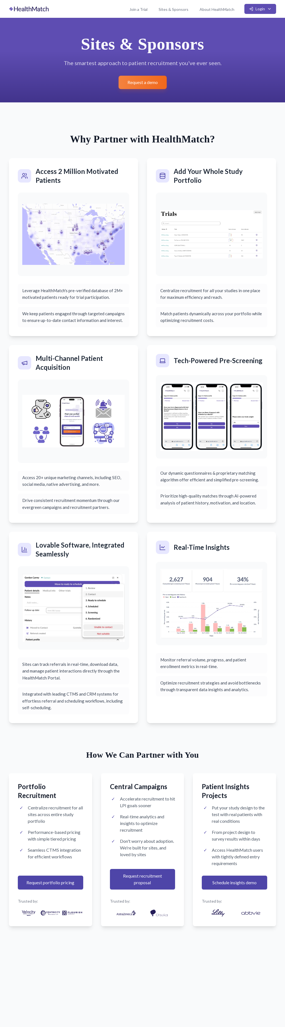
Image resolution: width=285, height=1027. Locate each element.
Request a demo (142, 82)
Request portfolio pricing (50, 882)
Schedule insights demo (234, 882)
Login (260, 8)
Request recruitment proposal (142, 879)
